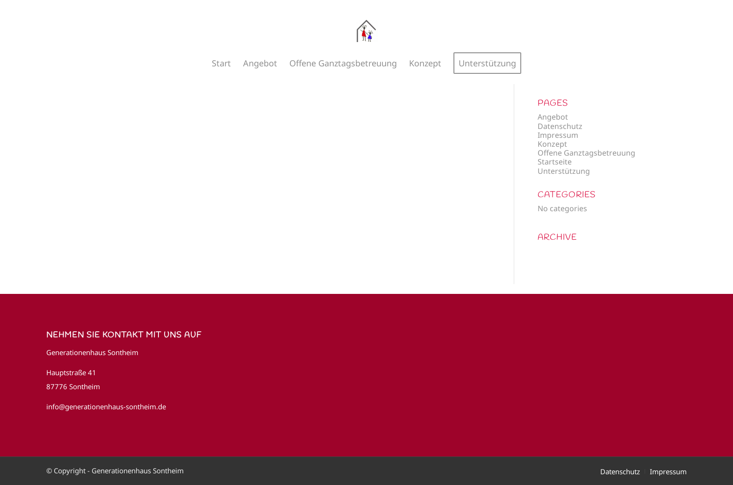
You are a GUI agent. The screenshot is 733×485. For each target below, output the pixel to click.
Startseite (555, 162)
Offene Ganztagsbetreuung (586, 153)
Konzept (552, 144)
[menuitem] (221, 63)
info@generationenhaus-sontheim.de (106, 406)
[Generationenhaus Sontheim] (366, 30)
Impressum (558, 135)
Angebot (553, 117)
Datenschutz (560, 126)
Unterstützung (564, 171)
